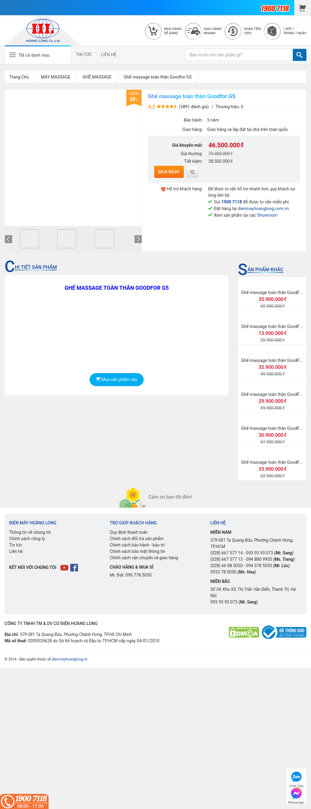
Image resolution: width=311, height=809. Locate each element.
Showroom (267, 215)
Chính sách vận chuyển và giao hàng (144, 557)
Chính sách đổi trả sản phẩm (136, 538)
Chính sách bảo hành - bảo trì (137, 545)
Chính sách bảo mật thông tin (137, 551)
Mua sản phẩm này (116, 379)
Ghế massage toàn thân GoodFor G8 (275, 394)
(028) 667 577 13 (226, 559)
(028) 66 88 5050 (226, 565)
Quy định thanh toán (129, 532)
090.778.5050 (138, 575)
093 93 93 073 (259, 552)
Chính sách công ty (27, 538)
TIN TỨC (84, 54)
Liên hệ (16, 551)
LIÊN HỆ (109, 54)
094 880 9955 (259, 559)
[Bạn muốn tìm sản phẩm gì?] (239, 55)
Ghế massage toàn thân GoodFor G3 (275, 462)
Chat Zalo (296, 778)
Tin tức (15, 545)
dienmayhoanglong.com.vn (263, 208)
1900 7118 (231, 201)
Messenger (296, 795)
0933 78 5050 (223, 572)
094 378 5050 (259, 565)
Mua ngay (169, 171)
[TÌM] (299, 55)
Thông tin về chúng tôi (30, 532)
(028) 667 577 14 (226, 552)
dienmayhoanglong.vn (69, 659)
